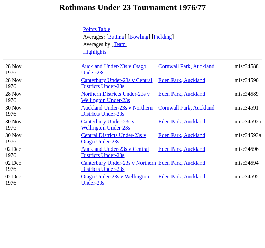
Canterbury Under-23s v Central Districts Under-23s (116, 83)
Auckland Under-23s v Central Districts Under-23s (115, 152)
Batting (116, 37)
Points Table (96, 29)
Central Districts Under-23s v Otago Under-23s (113, 138)
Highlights (94, 52)
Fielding (163, 37)
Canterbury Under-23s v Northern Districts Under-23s (118, 166)
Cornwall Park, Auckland (186, 66)
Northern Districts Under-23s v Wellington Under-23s (115, 97)
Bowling (138, 37)
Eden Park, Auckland (181, 80)
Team (120, 44)
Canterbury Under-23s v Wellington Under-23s (108, 124)
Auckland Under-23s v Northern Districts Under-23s (117, 111)
